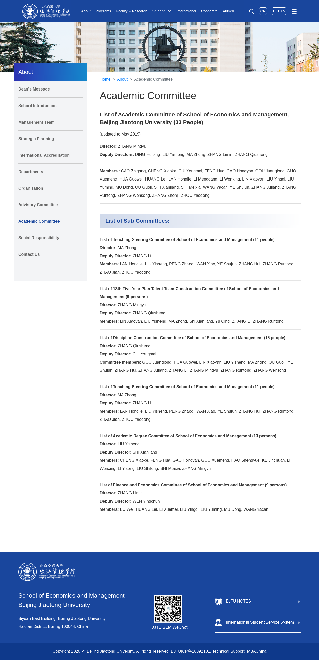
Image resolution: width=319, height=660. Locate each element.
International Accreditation (44, 155)
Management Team (36, 122)
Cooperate (209, 11)
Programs (103, 11)
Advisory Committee (38, 205)
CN (263, 11)
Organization (30, 188)
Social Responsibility (38, 238)
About (86, 11)
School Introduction (37, 105)
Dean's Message (34, 89)
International (186, 11)
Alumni (228, 11)
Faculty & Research (131, 11)
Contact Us (29, 254)
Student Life (161, 11)
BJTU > (279, 11)
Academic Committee (39, 221)
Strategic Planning (36, 139)
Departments (30, 172)
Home (105, 79)
